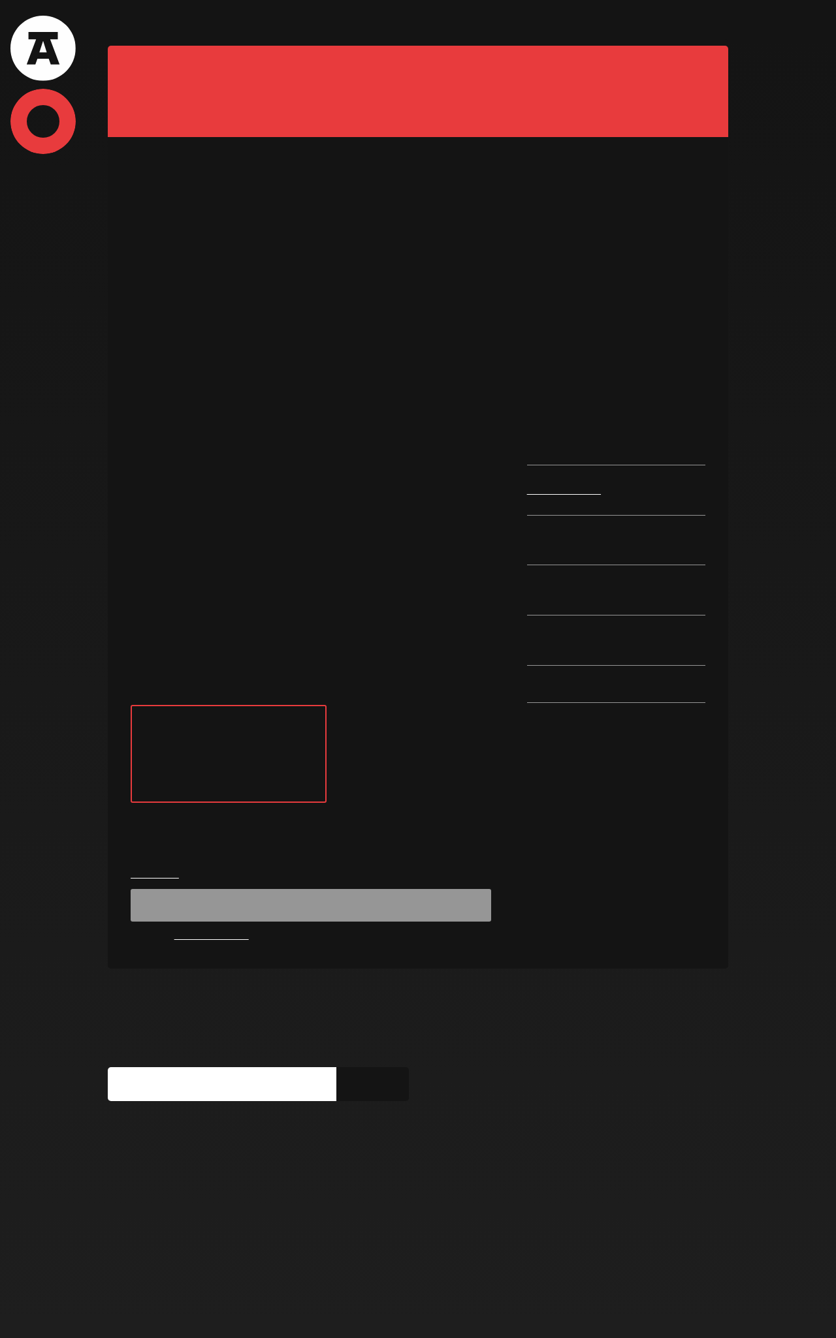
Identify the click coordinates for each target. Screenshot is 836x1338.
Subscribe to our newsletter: (184, 1120)
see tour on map (229, 826)
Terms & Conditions (148, 1312)
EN (715, 23)
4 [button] (435, 385)
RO (692, 23)
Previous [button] (129, 268)
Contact (380, 23)
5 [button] (451, 385)
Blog (276, 23)
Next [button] (706, 268)
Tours (177, 23)
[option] (418, 267)
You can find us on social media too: (205, 1207)
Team (325, 23)
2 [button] (401, 385)
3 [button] (418, 385)
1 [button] (384, 385)
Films (228, 23)
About (125, 23)
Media (221, 1312)
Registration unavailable (310, 976)
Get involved (280, 1312)
